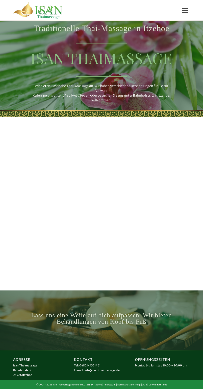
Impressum (110, 384)
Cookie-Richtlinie (158, 384)
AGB (144, 384)
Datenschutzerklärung (129, 384)
